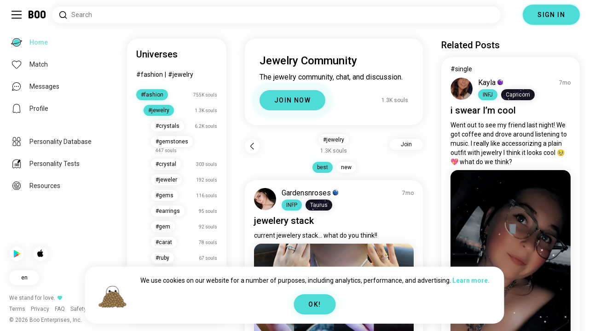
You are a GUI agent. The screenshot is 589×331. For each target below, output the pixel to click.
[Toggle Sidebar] (16, 14)
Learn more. (471, 280)
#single (461, 69)
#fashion (149, 74)
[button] (292, 205)
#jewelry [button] (333, 140)
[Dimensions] (511, 14)
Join (406, 144)
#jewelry (180, 74)
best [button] (322, 167)
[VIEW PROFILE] (265, 199)
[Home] (37, 14)
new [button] (346, 167)
